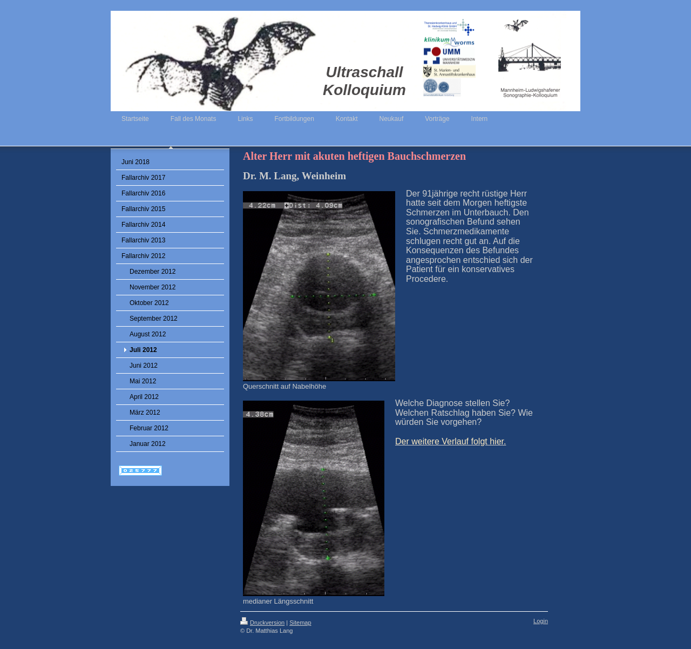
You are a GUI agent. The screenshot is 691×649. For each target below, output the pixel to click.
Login (540, 621)
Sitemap (300, 622)
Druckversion (262, 622)
